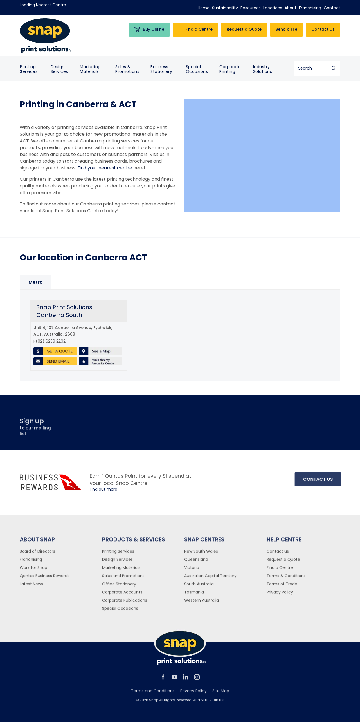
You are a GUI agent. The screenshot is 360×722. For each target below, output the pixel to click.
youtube (174, 679)
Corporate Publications (124, 602)
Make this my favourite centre (100, 361)
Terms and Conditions (153, 693)
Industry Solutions (262, 69)
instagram (197, 679)
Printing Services (28, 69)
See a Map (100, 351)
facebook (163, 679)
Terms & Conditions (286, 578)
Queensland (196, 562)
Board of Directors (37, 553)
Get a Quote (55, 351)
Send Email (55, 361)
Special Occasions (197, 69)
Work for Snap (33, 570)
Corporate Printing (230, 69)
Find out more (103, 489)
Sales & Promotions (127, 69)
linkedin (185, 679)
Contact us (278, 553)
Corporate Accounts (122, 594)
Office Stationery (119, 586)
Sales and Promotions (123, 578)
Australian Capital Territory (210, 578)
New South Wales (201, 553)
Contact (332, 8)
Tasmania (194, 594)
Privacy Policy (280, 594)
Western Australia (201, 602)
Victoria (191, 570)
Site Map (220, 693)
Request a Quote (283, 562)
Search (334, 68)
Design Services (59, 69)
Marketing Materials (90, 69)
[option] (35, 282)
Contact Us (323, 29)
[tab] (35, 282)
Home (204, 8)
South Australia (199, 586)
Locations (272, 8)
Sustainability (225, 8)
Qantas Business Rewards (44, 578)
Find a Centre (280, 570)
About (290, 8)
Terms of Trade (282, 586)
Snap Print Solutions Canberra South (64, 311)
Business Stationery (161, 69)
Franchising (310, 8)
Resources (250, 8)
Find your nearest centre (104, 168)
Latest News (31, 586)
